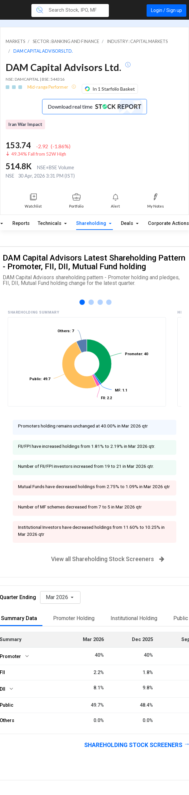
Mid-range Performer (48, 87)
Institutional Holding (134, 618)
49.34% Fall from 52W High (38, 154)
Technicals (50, 223)
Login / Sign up (166, 10)
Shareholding (92, 223)
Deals (128, 223)
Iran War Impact (25, 124)
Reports (21, 223)
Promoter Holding (73, 618)
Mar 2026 (57, 597)
